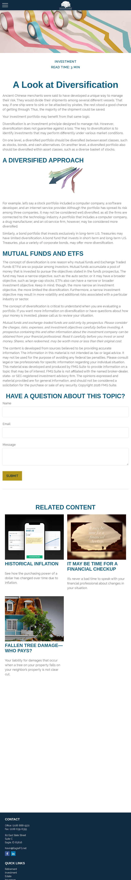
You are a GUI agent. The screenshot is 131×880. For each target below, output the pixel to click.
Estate (8, 876)
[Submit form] (12, 476)
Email (6, 424)
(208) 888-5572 (21, 825)
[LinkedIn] (13, 853)
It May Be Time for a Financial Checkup (92, 566)
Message (9, 444)
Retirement (11, 869)
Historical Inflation (32, 563)
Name (7, 403)
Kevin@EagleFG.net (15, 848)
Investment (11, 872)
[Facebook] (7, 853)
